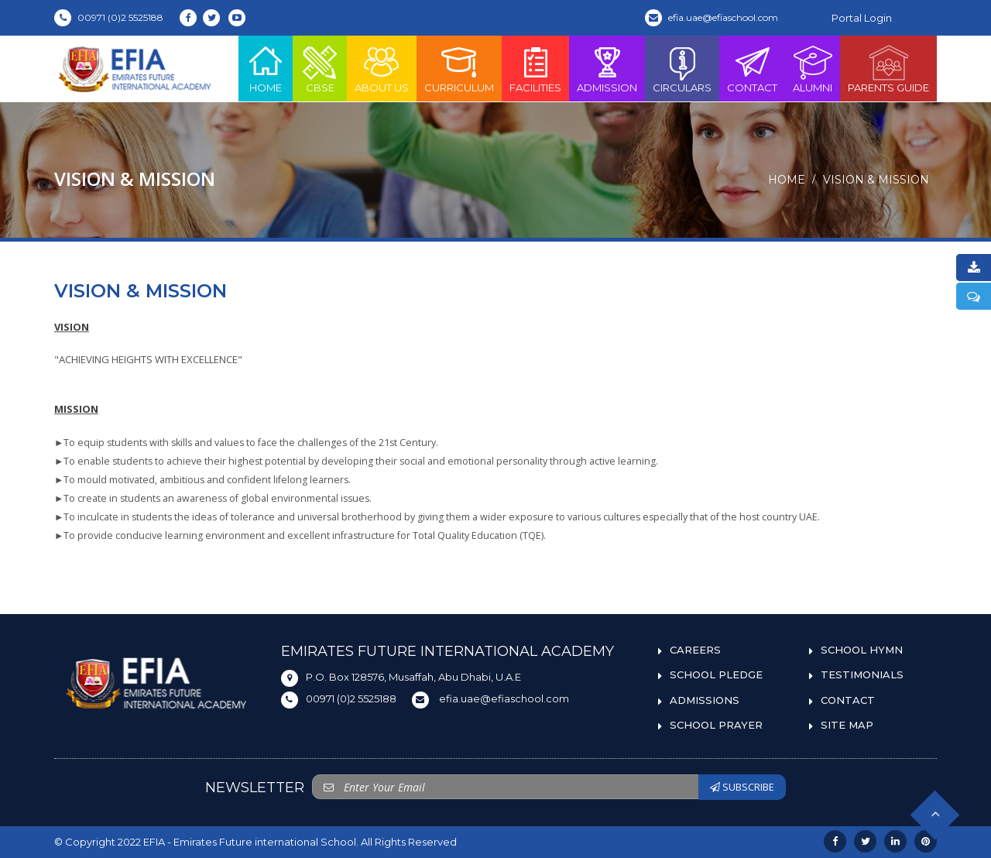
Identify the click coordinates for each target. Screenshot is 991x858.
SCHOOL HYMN (862, 650)
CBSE (319, 68)
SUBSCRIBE (742, 787)
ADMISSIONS (704, 700)
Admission (607, 68)
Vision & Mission (876, 180)
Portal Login (862, 18)
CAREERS (695, 650)
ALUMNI (812, 68)
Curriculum (459, 68)
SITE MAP (847, 725)
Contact (752, 68)
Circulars (682, 68)
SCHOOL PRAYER (716, 725)
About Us (382, 68)
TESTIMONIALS (862, 674)
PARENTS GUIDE (888, 68)
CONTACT (848, 700)
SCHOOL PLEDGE (716, 674)
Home (265, 68)
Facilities (535, 68)
